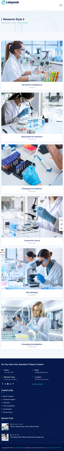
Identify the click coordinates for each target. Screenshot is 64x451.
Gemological (7, 409)
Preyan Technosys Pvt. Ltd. (53, 447)
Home (14, 23)
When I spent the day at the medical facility (24, 426)
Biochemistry (32, 139)
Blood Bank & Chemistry (32, 137)
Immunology (32, 243)
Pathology (32, 87)
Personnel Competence (32, 85)
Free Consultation (9, 406)
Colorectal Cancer (32, 240)
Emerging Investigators (32, 188)
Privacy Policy (7, 412)
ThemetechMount (18, 447)
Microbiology (32, 191)
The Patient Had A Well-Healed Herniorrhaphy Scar (27, 437)
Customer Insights (9, 399)
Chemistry (6, 403)
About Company (8, 396)
